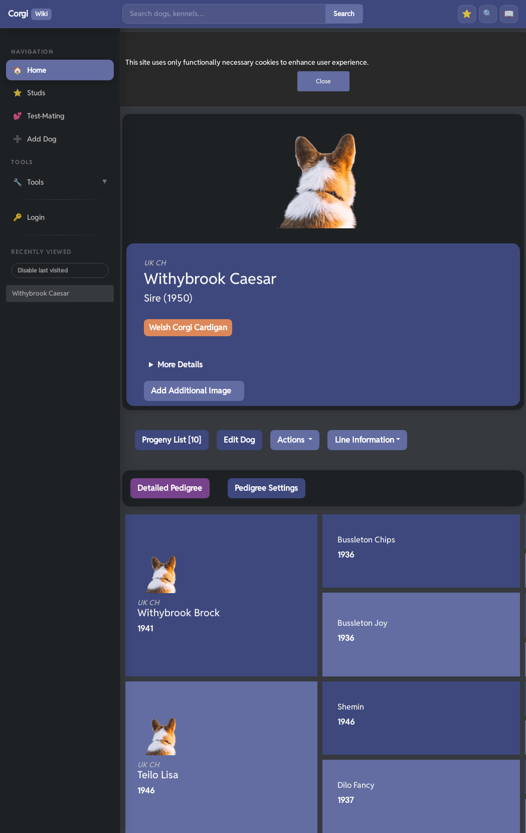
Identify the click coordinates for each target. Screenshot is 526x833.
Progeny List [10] (171, 440)
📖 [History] (509, 14)
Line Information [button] (364, 440)
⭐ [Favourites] (467, 14)
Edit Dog (239, 440)
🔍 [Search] (488, 14)
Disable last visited (43, 270)
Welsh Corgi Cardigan (188, 327)
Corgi (30, 14)
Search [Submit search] (344, 13)
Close (323, 81)
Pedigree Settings (266, 488)
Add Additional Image (191, 390)
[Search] (224, 14)
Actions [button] (291, 440)
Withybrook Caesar (40, 293)
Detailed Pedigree (169, 488)
